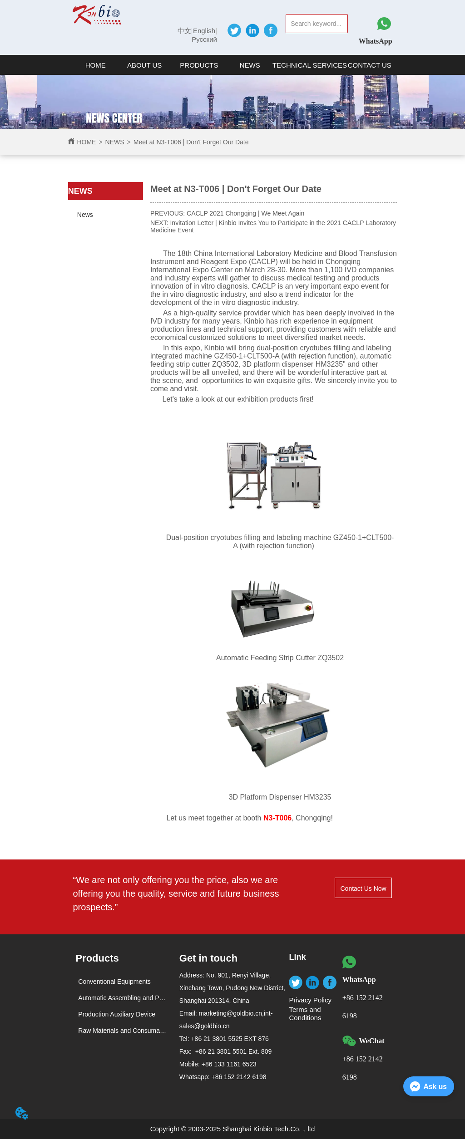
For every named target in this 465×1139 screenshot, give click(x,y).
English (204, 30)
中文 (184, 30)
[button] (144, 65)
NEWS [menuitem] (250, 65)
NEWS (114, 142)
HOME (86, 142)
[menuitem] (144, 65)
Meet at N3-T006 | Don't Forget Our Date (191, 142)
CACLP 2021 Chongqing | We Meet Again (245, 213)
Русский (204, 39)
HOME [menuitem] (95, 65)
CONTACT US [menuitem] (369, 65)
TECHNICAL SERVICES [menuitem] (309, 65)
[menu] (232, 65)
